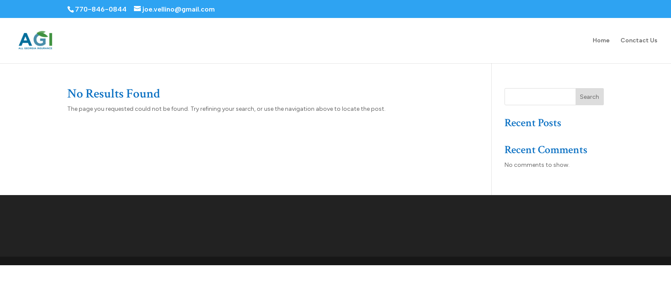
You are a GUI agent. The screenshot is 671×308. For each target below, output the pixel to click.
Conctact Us (639, 41)
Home (601, 41)
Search (589, 97)
